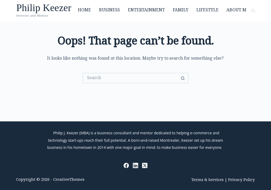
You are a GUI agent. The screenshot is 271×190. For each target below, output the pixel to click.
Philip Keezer (43, 7)
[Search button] (183, 78)
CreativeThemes (68, 180)
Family (180, 10)
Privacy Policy (241, 180)
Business (109, 10)
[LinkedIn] (135, 165)
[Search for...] (130, 78)
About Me (238, 10)
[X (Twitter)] (144, 165)
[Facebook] (126, 165)
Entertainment (146, 10)
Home (84, 10)
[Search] (253, 10)
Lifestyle (207, 10)
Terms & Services (207, 180)
